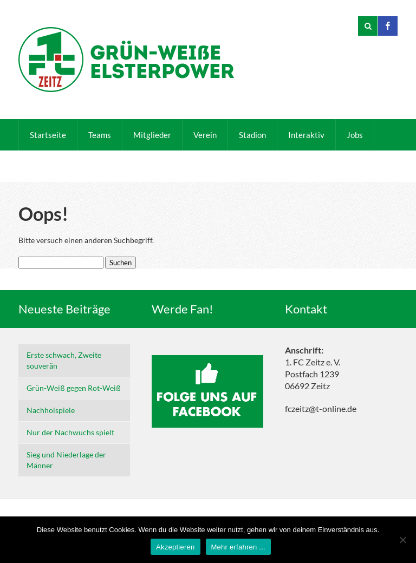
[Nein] (402, 539)
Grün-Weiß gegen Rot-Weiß (74, 387)
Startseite (48, 135)
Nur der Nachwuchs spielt (70, 432)
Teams (99, 135)
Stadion (252, 135)
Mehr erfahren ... (238, 547)
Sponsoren (100, 166)
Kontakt (44, 166)
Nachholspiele (51, 410)
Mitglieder (152, 135)
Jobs (355, 135)
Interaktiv (306, 135)
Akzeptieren (175, 547)
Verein (205, 135)
